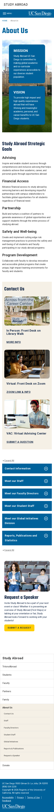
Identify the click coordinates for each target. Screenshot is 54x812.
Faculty (6, 683)
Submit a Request (19, 627)
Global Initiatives (11, 741)
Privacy (20, 797)
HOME (4, 21)
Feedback (6, 801)
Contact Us (9, 713)
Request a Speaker (12, 755)
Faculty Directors (11, 727)
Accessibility (8, 797)
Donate (6, 765)
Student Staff (9, 734)
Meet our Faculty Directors (21, 493)
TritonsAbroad (9, 666)
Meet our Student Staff (19, 505)
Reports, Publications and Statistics (21, 538)
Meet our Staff (14, 480)
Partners (6, 691)
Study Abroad (16, 4)
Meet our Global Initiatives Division (21, 521)
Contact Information (18, 468)
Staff (6, 720)
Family (5, 699)
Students (7, 674)
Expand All (9, 460)
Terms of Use (33, 797)
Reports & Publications (14, 748)
